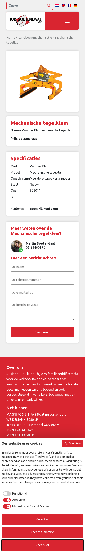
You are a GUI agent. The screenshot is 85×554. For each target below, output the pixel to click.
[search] (29, 6)
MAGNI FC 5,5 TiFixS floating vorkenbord (36, 414)
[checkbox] (14, 493)
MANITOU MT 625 (20, 430)
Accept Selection (42, 532)
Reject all (42, 519)
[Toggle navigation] (67, 21)
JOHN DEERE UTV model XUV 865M (33, 425)
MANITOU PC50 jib (20, 435)
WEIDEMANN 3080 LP (22, 419)
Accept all (42, 545)
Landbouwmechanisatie (35, 37)
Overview (73, 443)
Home (10, 37)
